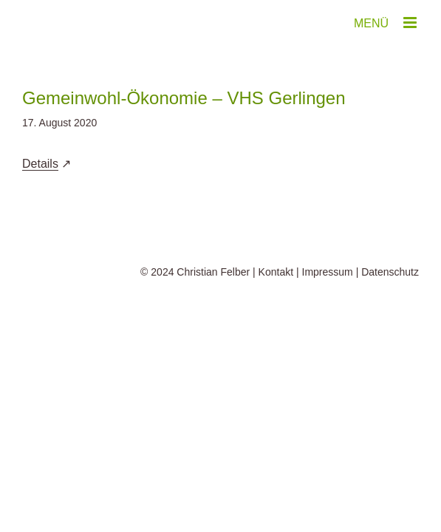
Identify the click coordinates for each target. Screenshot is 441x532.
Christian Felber (213, 309)
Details (40, 163)
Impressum (327, 309)
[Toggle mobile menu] (411, 22)
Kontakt (276, 309)
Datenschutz (390, 309)
